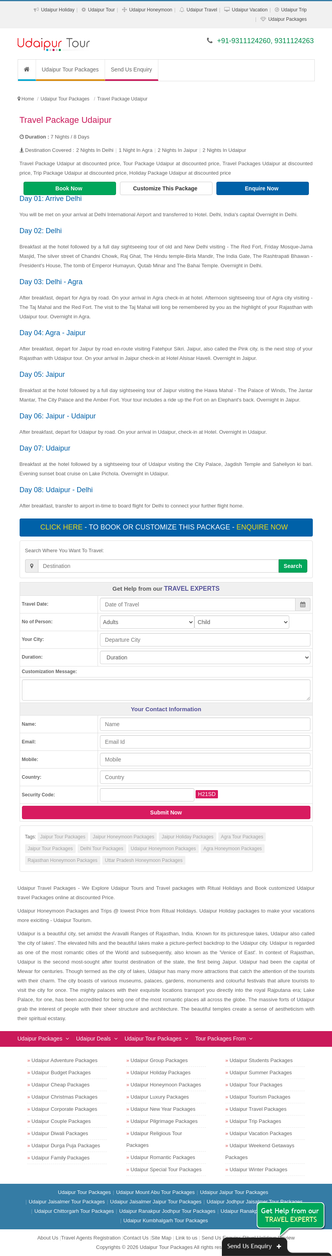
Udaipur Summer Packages (261, 1072)
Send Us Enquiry (131, 69)
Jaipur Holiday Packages (187, 837)
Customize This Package (166, 188)
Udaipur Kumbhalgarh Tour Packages (165, 1220)
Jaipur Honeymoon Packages (123, 837)
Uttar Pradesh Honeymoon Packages (144, 860)
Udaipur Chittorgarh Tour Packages (74, 1211)
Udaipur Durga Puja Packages (65, 1145)
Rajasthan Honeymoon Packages (63, 860)
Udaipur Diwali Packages (59, 1133)
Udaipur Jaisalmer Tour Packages (67, 1202)
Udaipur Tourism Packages (260, 1097)
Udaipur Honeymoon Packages (163, 848)
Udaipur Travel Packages (258, 1109)
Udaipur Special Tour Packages (166, 1169)
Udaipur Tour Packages (70, 69)
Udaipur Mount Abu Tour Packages (155, 1192)
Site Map (161, 1238)
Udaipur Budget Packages (61, 1072)
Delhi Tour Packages (101, 848)
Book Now (69, 188)
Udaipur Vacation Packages (261, 1133)
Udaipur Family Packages (60, 1158)
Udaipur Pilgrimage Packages (164, 1121)
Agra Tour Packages (242, 837)
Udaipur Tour (101, 10)
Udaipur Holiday (57, 10)
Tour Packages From (220, 1038)
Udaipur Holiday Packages (160, 1072)
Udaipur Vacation (249, 10)
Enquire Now (262, 188)
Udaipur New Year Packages (163, 1109)
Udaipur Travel (202, 10)
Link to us (187, 1238)
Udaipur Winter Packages (258, 1169)
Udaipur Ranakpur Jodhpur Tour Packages (167, 1211)
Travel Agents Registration (91, 1238)
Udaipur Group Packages (159, 1060)
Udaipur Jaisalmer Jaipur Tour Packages (155, 1202)
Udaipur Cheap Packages (60, 1085)
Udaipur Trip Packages (255, 1121)
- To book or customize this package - (165, 527)
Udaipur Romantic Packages (163, 1157)
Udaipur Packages (287, 19)
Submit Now (166, 812)
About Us (47, 1238)
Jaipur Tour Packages (62, 837)
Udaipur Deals (93, 1038)
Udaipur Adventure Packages (64, 1060)
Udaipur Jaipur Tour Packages (234, 1192)
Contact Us (136, 1238)
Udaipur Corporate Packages (64, 1109)
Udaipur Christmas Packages (64, 1097)
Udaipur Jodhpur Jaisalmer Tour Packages (255, 1202)
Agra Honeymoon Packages (232, 848)
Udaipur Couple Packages (61, 1121)
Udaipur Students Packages (261, 1060)
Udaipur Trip (294, 10)
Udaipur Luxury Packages (160, 1097)
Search (293, 566)
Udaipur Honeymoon (150, 10)
